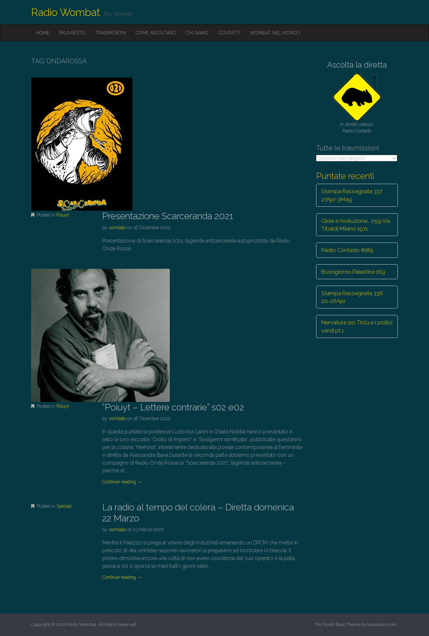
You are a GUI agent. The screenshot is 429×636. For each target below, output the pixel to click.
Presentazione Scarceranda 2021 (167, 216)
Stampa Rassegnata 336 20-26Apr (352, 297)
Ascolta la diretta (357, 64)
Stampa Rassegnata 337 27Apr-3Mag (351, 195)
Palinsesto (72, 32)
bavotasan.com (382, 624)
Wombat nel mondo (275, 32)
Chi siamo (197, 32)
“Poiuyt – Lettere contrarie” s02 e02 (173, 407)
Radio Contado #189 (347, 250)
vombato (117, 227)
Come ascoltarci (156, 32)
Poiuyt (62, 215)
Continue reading (122, 481)
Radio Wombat (65, 12)
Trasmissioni (110, 32)
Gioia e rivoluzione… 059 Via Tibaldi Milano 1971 (355, 225)
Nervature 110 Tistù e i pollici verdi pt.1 (356, 326)
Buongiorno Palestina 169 (353, 271)
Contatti (229, 32)
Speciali (64, 506)
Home (42, 32)
